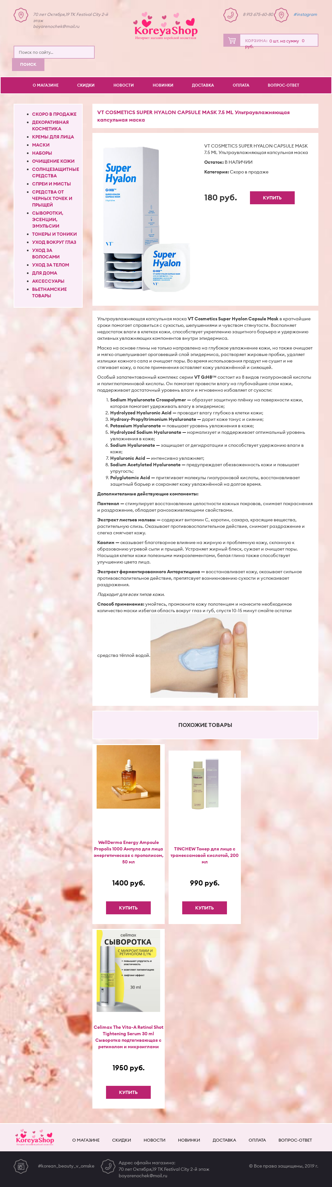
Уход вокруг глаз (54, 242)
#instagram (305, 14)
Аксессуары (48, 281)
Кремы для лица (53, 137)
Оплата (241, 85)
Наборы (42, 153)
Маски (41, 145)
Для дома (44, 273)
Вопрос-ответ (283, 85)
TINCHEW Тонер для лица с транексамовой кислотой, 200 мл (205, 855)
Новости (123, 85)
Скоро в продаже (54, 114)
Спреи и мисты (51, 184)
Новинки (163, 85)
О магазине (46, 85)
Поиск (28, 64)
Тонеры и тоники (54, 234)
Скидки (86, 85)
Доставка (203, 85)
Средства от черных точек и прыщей (52, 198)
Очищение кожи (53, 161)
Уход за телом (50, 265)
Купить (272, 198)
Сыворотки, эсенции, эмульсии (47, 219)
